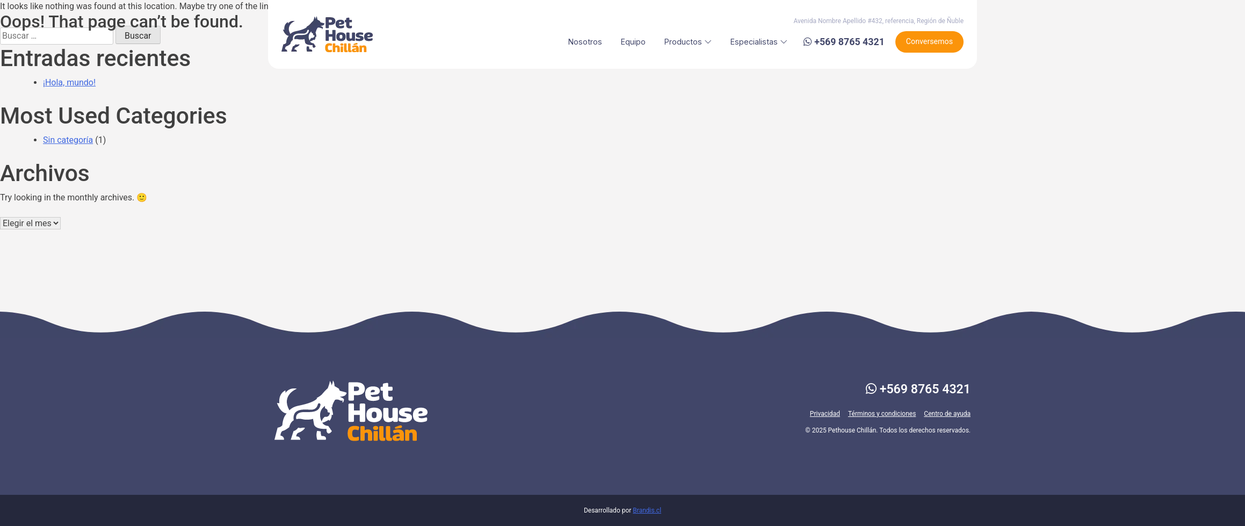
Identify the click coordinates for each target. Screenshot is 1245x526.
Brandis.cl (647, 510)
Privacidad (825, 413)
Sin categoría (68, 140)
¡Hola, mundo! (69, 82)
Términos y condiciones (882, 413)
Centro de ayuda (947, 413)
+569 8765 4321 (918, 389)
